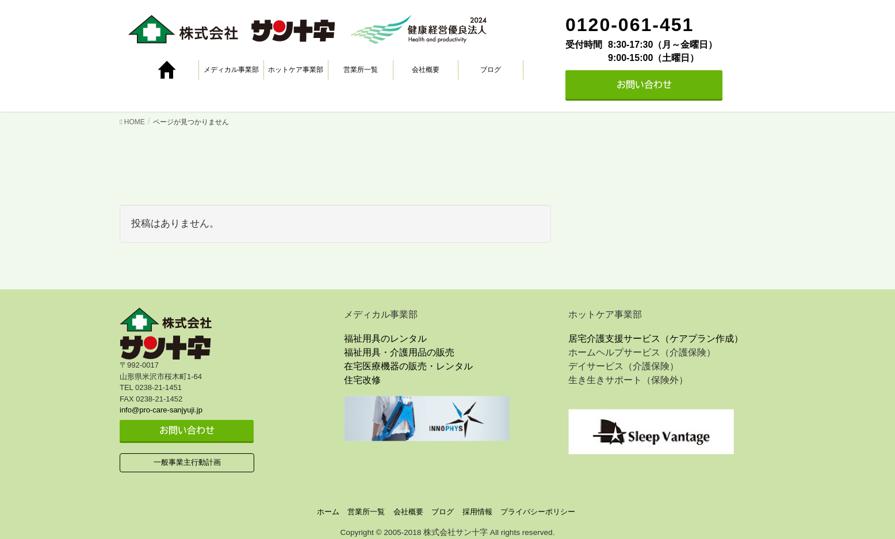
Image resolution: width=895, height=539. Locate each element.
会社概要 (425, 70)
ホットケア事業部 (295, 70)
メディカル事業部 (231, 70)
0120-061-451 (629, 24)
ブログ (490, 70)
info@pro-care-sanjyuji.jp (161, 410)
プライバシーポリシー (537, 511)
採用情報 (477, 511)
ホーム (328, 511)
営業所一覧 (360, 70)
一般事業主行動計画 (187, 462)
